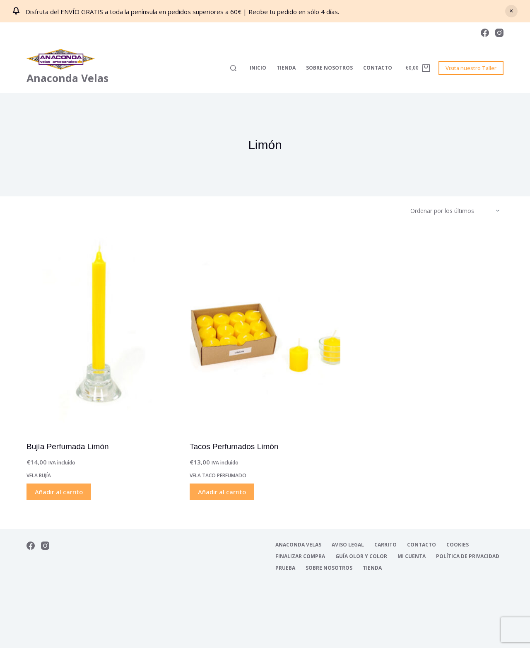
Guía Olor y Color (361, 556)
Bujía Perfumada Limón (67, 446)
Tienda (286, 67)
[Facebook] (485, 33)
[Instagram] (499, 33)
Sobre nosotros (329, 67)
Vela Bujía (38, 475)
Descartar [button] (511, 11)
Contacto (377, 67)
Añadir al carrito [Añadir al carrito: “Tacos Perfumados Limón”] (222, 492)
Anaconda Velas (67, 78)
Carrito (385, 545)
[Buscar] (233, 68)
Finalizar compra (300, 556)
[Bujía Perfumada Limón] (101, 330)
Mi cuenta (412, 556)
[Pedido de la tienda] (457, 211)
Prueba (285, 568)
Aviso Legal (348, 545)
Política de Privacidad (467, 556)
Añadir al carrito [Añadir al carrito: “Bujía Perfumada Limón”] (59, 492)
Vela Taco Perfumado (218, 475)
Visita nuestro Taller (471, 68)
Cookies (457, 545)
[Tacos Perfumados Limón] (265, 330)
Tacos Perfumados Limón (234, 446)
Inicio (258, 67)
